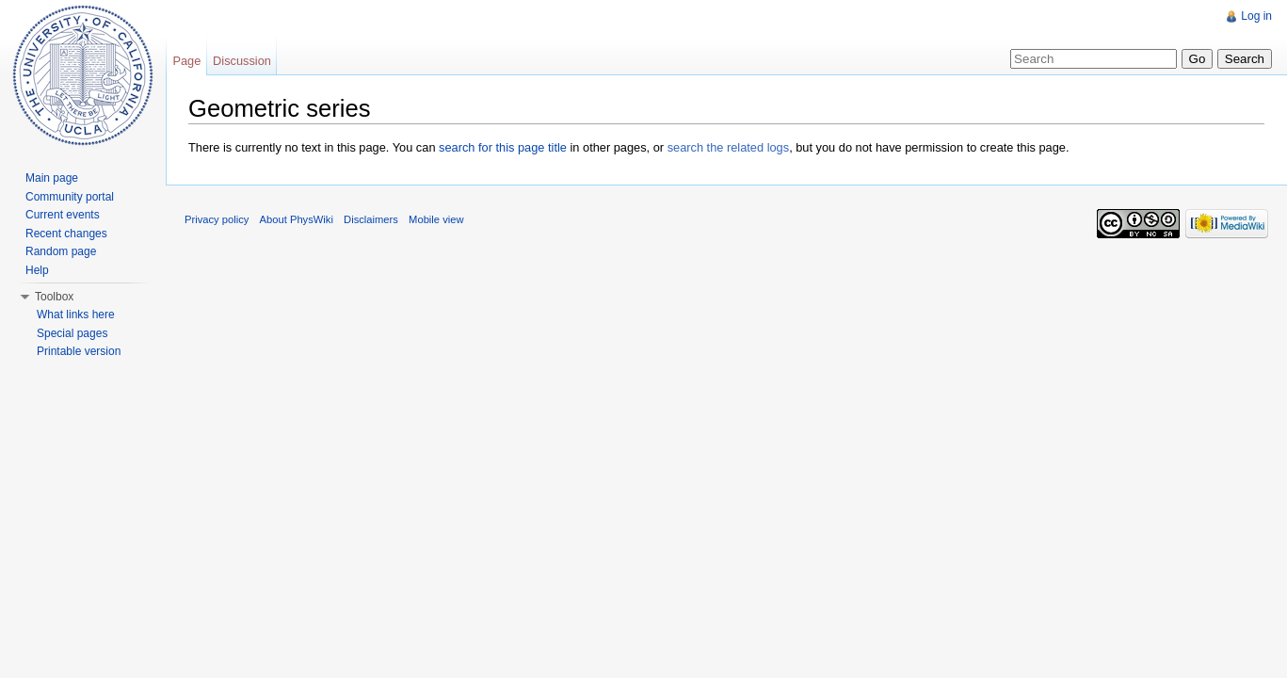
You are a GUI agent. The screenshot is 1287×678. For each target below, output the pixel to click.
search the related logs (728, 147)
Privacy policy (217, 219)
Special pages (72, 333)
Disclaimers (371, 219)
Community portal (69, 196)
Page (186, 61)
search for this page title (503, 147)
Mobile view (436, 219)
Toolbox (54, 296)
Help (37, 270)
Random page (60, 251)
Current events (62, 214)
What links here (76, 314)
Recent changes (66, 233)
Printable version (79, 351)
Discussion (242, 61)
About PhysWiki (296, 219)
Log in (1256, 16)
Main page (51, 178)
